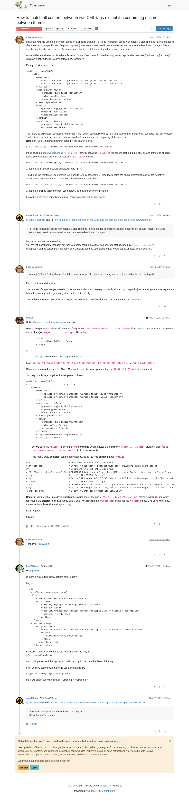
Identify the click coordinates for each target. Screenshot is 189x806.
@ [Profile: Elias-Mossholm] (35, 219)
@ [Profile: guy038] (43, 544)
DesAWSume (32, 566)
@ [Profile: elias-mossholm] (42, 322)
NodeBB (91, 791)
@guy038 (46, 566)
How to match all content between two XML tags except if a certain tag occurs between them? (102, 219)
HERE (34, 724)
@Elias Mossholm (49, 215)
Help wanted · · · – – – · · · (29, 29)
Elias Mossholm (34, 37)
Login (34, 768)
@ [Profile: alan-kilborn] (60, 322)
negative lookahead (53, 153)
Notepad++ (105, 785)
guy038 (29, 318)
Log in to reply (164, 29)
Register (24, 768)
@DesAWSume (48, 698)
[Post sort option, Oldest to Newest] (151, 28)
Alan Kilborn (32, 215)
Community (37, 5)
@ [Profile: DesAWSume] (34, 702)
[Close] (170, 741)
